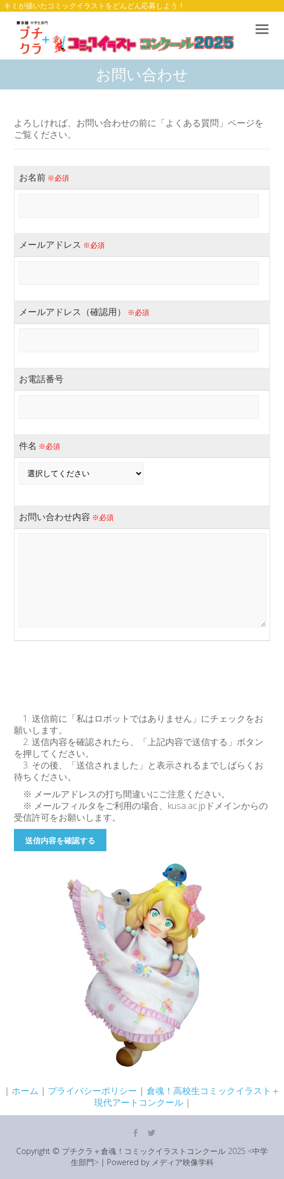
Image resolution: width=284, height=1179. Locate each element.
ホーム (25, 1091)
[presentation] (98, 674)
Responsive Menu (261, 30)
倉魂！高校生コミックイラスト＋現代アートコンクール (187, 1096)
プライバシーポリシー (92, 1091)
